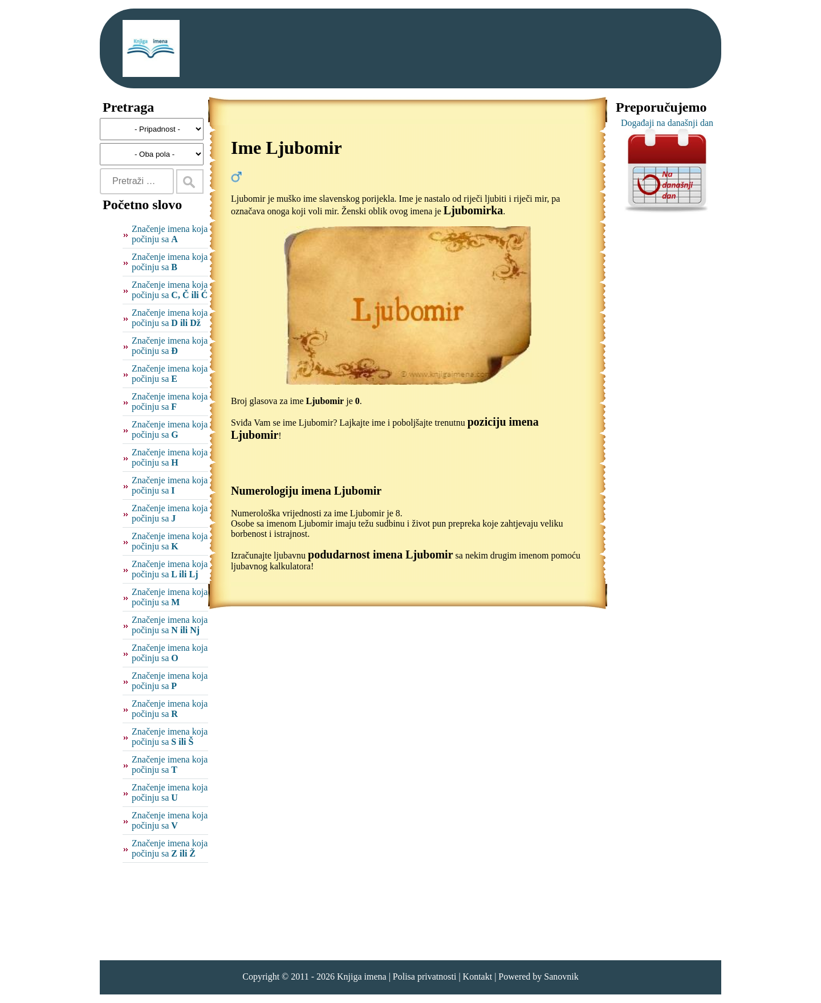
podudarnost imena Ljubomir (380, 554)
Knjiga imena (362, 976)
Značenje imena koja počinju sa (170, 234)
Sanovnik (561, 976)
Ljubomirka (473, 210)
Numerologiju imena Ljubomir (306, 490)
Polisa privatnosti (425, 976)
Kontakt (478, 976)
